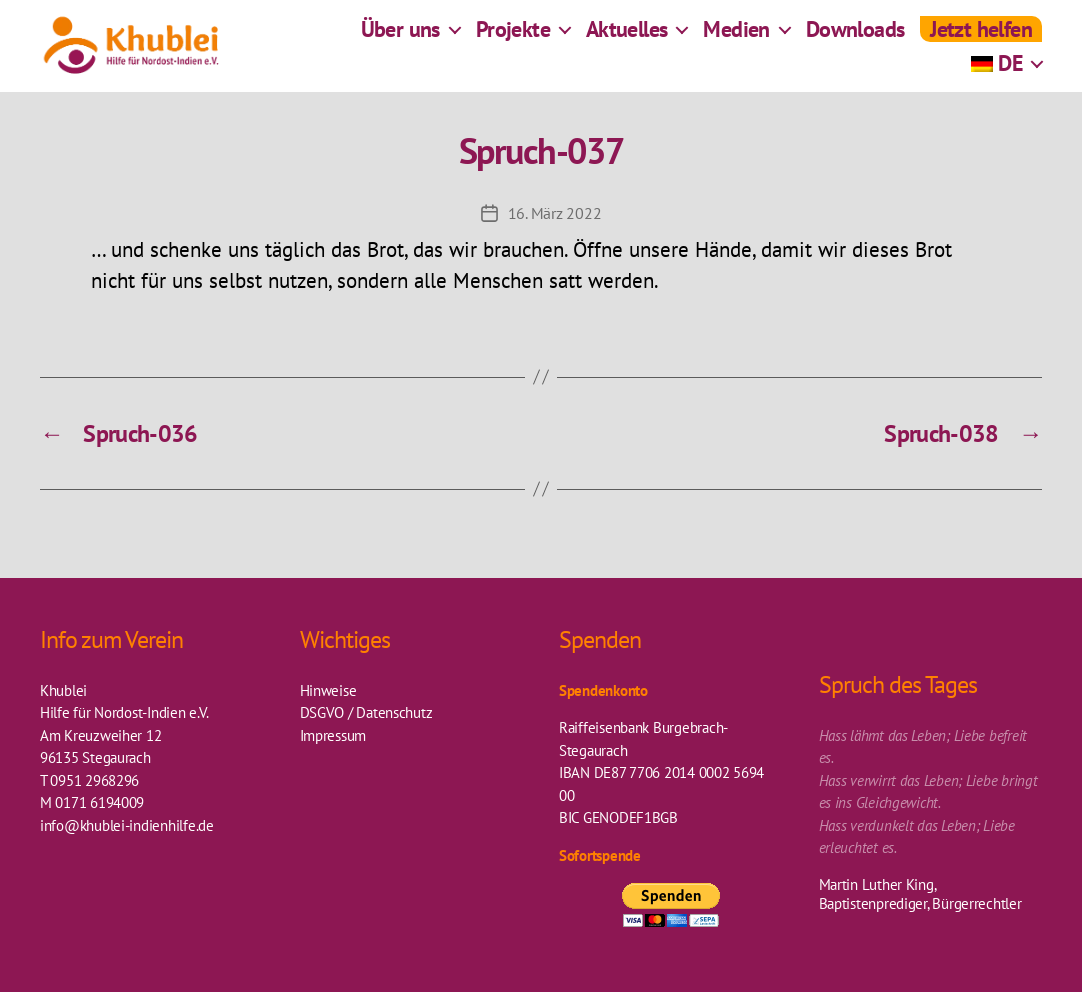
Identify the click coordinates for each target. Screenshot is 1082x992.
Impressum (333, 735)
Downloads (855, 35)
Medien (736, 35)
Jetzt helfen (981, 35)
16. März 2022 (555, 213)
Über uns (400, 35)
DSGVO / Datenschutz (366, 712)
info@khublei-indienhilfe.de (127, 825)
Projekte (513, 35)
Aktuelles (627, 35)
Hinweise (328, 690)
